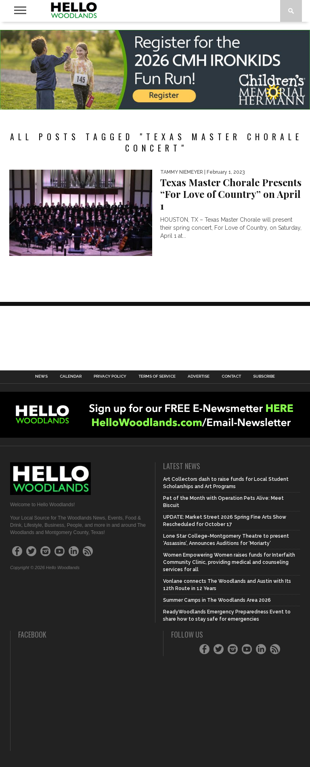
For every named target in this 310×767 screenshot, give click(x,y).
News (41, 376)
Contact (231, 376)
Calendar (71, 376)
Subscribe (264, 376)
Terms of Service (157, 376)
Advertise (198, 376)
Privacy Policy (110, 376)
